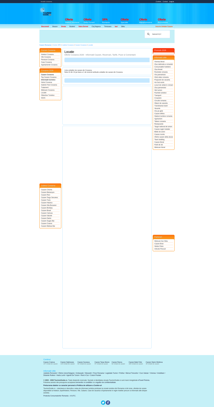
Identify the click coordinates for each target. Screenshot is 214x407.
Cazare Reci (45, 195)
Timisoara (107, 26)
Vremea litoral (159, 62)
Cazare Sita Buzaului (48, 205)
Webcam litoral (159, 147)
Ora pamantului (160, 75)
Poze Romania (98, 373)
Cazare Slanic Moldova (154, 362)
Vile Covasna (46, 57)
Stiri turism (158, 90)
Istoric (43, 98)
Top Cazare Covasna (48, 77)
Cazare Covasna (47, 75)
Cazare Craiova (49, 362)
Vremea (153, 373)
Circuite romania (160, 101)
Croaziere (157, 98)
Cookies (158, 1)
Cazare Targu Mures (102, 362)
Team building (159, 139)
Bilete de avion (159, 132)
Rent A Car (85, 375)
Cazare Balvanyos (47, 192)
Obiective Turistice (47, 95)
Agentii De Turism (72, 375)
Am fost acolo (159, 82)
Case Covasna (46, 62)
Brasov (54, 26)
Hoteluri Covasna (47, 54)
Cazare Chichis (46, 190)
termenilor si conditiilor (84, 382)
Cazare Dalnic (46, 218)
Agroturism (158, 119)
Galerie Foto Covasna (49, 85)
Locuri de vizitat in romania (163, 85)
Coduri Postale (95, 375)
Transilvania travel (161, 106)
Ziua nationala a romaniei (163, 64)
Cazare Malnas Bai (48, 226)
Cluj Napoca (96, 26)
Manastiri (88, 373)
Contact (165, 1)
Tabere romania (160, 121)
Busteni (72, 26)
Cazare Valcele (46, 216)
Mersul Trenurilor (132, 373)
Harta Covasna (46, 82)
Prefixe (121, 373)
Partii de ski (158, 145)
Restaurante (158, 124)
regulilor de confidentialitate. (106, 382)
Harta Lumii (61, 375)
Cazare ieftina (159, 114)
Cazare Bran (159, 244)
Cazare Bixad (46, 210)
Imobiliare (160, 373)
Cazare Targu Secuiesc (49, 197)
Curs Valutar (144, 373)
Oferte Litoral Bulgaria (66, 373)
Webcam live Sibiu (161, 241)
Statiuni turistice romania (163, 116)
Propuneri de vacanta (162, 80)
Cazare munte (159, 134)
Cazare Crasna (46, 223)
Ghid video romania (161, 77)
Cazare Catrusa (47, 213)
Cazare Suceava (84, 362)
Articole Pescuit (160, 249)
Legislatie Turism (111, 373)
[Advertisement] (125, 10)
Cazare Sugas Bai (47, 221)
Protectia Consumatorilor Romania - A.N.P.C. (59, 396)
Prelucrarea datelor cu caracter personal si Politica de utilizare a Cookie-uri (72, 385)
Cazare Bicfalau (47, 208)
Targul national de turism (163, 127)
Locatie (43, 93)
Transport (157, 95)
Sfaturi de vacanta (161, 103)
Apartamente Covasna (49, 65)
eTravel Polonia (143, 380)
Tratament (44, 87)
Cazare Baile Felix (135, 362)
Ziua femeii (158, 69)
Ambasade (80, 373)
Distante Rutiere (49, 375)
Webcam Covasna (47, 90)
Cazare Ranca (117, 362)
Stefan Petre (159, 246)
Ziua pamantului (160, 88)
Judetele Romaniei (50, 373)
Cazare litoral (159, 142)
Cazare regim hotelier (162, 129)
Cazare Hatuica (46, 203)
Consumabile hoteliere (162, 67)
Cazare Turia (45, 200)
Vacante (157, 108)
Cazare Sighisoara (67, 362)
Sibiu (123, 26)
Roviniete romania (161, 72)
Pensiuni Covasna (47, 60)
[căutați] (156, 34)
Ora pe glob (158, 111)
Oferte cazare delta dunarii (163, 137)
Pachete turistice (160, 93)
